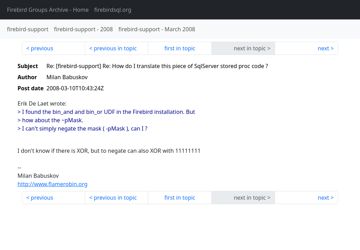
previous (42, 48)
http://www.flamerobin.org (53, 184)
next (323, 48)
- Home (48, 10)
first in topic (179, 48)
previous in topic (115, 48)
